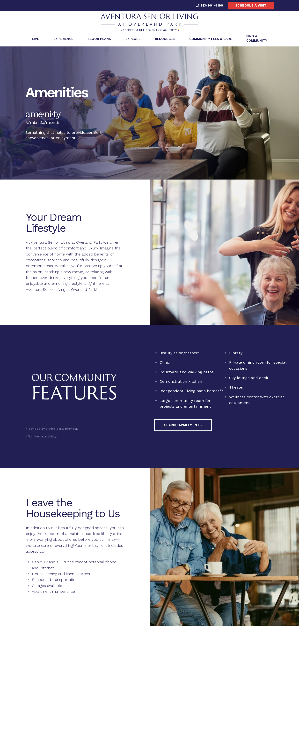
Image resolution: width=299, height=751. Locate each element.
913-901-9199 (209, 5)
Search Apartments (183, 426)
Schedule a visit (250, 5)
